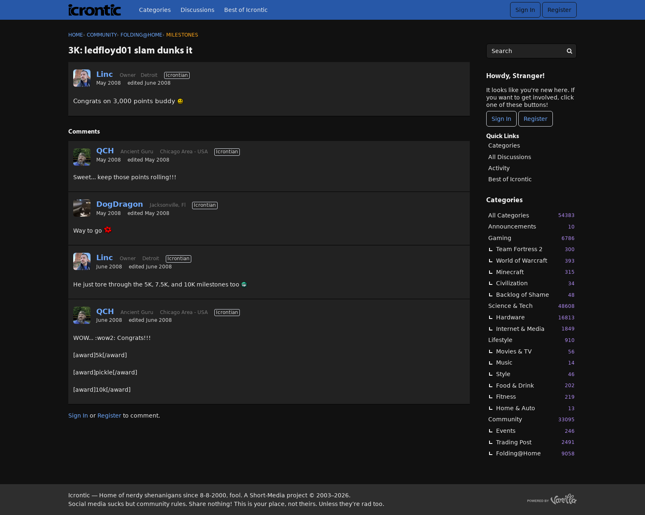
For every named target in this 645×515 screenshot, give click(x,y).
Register (559, 10)
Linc (104, 74)
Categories (155, 10)
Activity (499, 168)
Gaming (531, 238)
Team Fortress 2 (535, 249)
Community (531, 419)
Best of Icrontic (246, 10)
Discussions (197, 10)
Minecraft (535, 272)
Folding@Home (535, 453)
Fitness (535, 397)
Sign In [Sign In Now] (501, 118)
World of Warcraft (535, 261)
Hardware (535, 317)
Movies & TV (535, 352)
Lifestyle (531, 340)
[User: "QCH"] (81, 157)
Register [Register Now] (536, 118)
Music (535, 363)
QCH (105, 150)
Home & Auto (535, 408)
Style (535, 374)
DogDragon (119, 204)
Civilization (535, 283)
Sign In (525, 10)
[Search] (569, 51)
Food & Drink (535, 385)
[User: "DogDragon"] (81, 208)
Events (535, 431)
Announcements (531, 227)
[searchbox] (531, 51)
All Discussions (509, 157)
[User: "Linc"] (81, 78)
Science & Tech (531, 306)
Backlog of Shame (535, 295)
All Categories (531, 215)
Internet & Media (535, 329)
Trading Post (535, 442)
